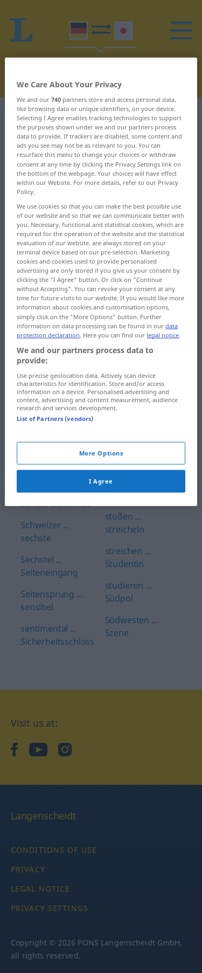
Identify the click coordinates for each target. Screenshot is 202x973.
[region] (101, 324)
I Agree (101, 524)
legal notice (163, 378)
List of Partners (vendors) (55, 461)
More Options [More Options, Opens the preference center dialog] (101, 496)
